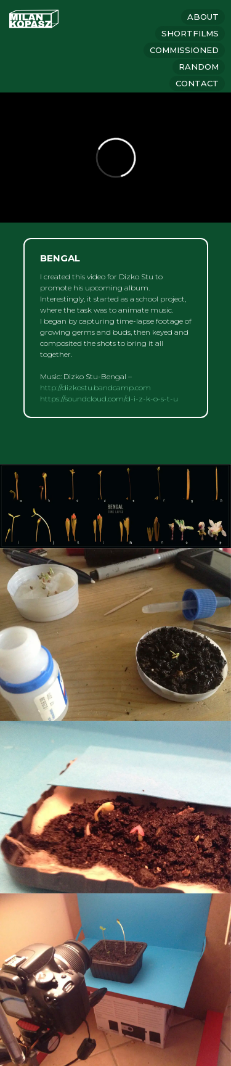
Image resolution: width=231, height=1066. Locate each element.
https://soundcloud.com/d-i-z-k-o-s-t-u (109, 398)
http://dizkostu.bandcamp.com (95, 387)
